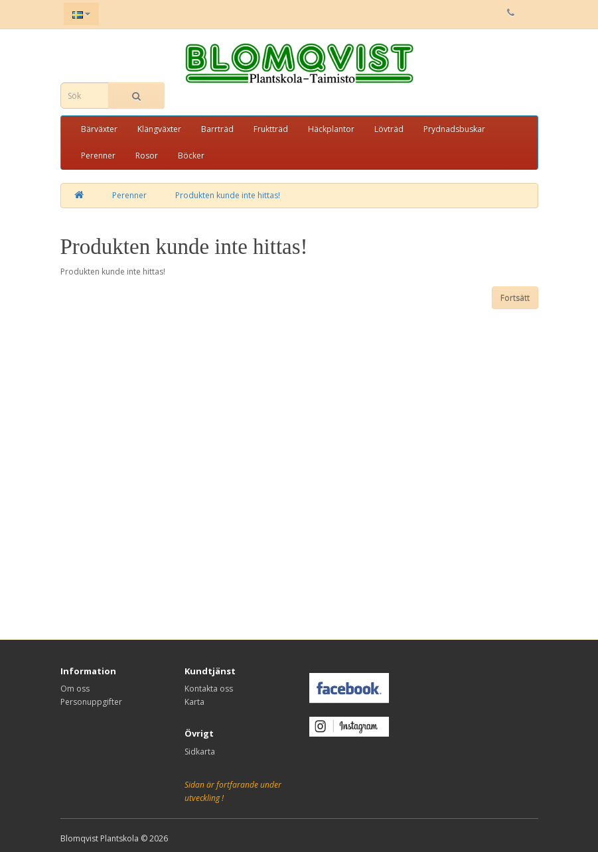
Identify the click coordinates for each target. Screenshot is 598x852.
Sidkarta (200, 751)
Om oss (75, 688)
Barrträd (217, 129)
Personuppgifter (91, 701)
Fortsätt (515, 298)
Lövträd (389, 129)
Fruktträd (271, 129)
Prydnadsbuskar (454, 129)
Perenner (98, 155)
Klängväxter (159, 129)
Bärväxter (99, 129)
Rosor (146, 155)
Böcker (191, 155)
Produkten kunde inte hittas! (227, 195)
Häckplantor (331, 129)
